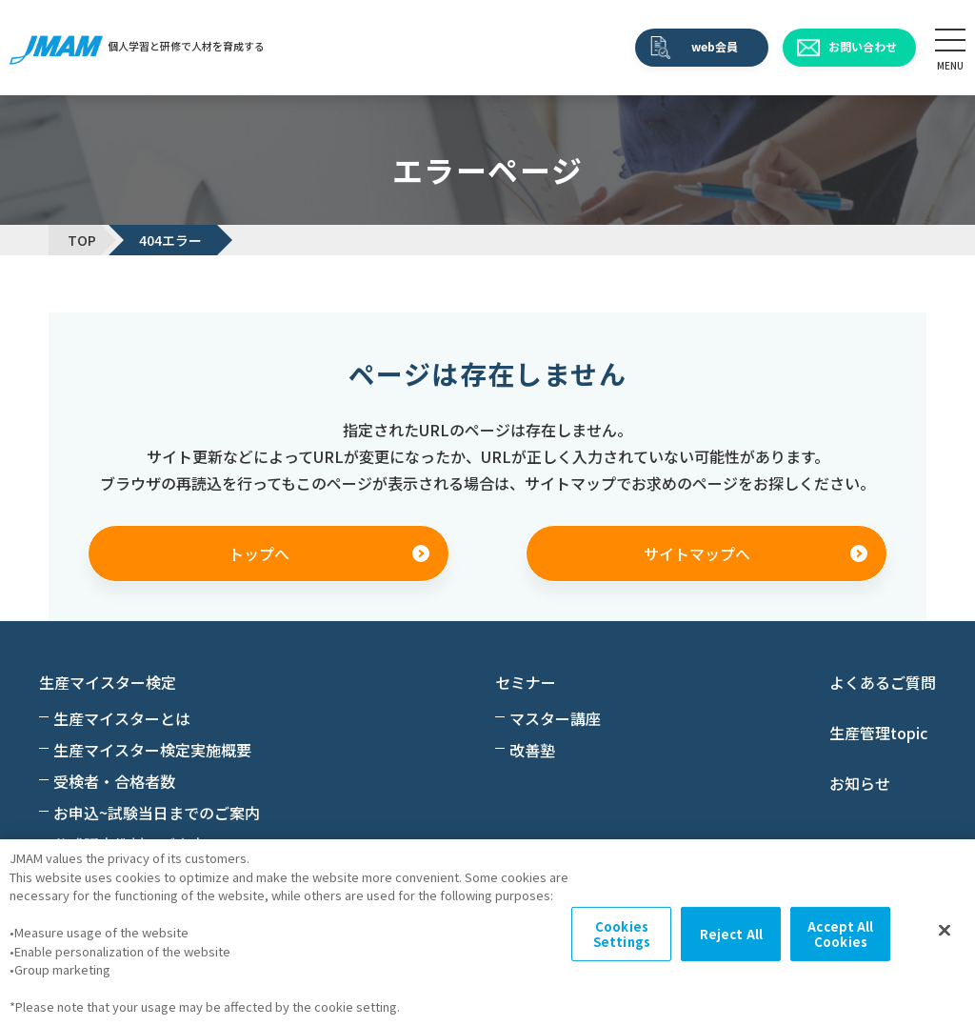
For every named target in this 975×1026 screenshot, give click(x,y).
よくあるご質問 (882, 682)
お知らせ (859, 783)
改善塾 (532, 749)
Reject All (731, 934)
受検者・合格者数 (114, 781)
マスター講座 (555, 718)
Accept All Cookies (840, 934)
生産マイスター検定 (107, 682)
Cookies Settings (621, 934)
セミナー (525, 682)
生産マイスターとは (121, 718)
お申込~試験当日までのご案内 (156, 812)
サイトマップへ (697, 553)
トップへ (259, 553)
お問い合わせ (862, 46)
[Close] (944, 931)
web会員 (714, 46)
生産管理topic (878, 732)
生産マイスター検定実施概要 (152, 749)
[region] (487, 932)
